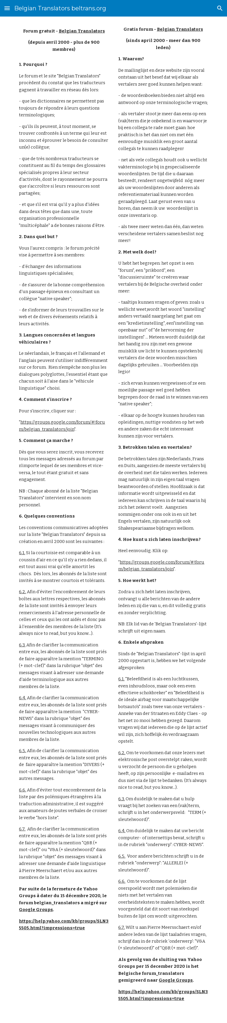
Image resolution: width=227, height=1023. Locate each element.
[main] (64, 40)
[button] (7, 8)
